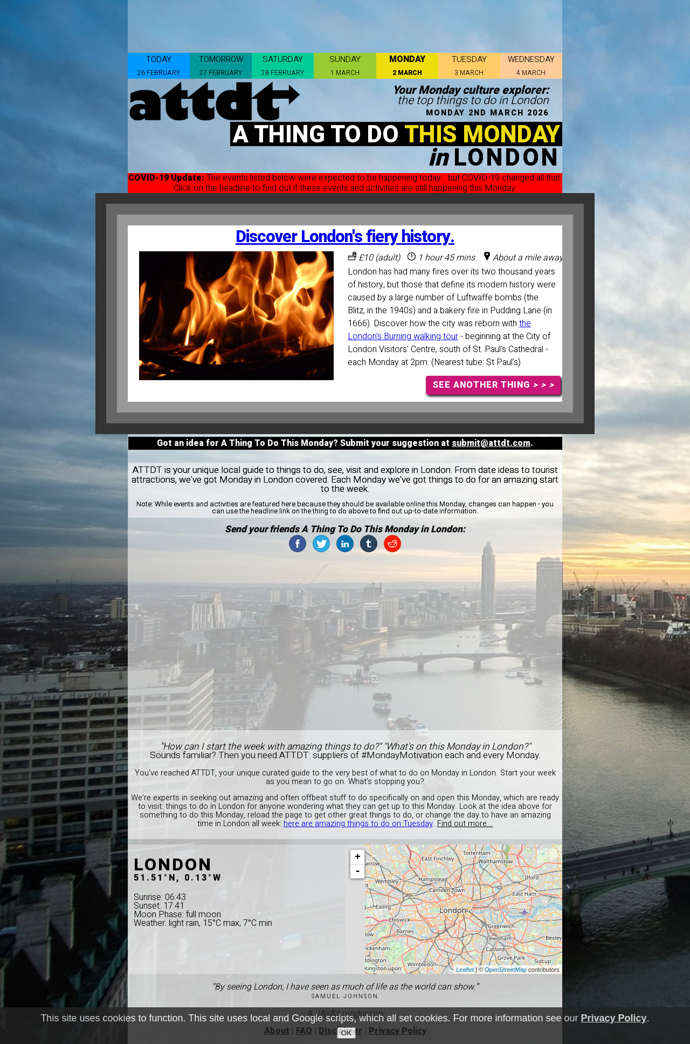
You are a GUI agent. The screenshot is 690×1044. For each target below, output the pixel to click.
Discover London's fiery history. (345, 237)
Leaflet (465, 969)
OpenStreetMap (506, 969)
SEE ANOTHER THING (493, 385)
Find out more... (465, 823)
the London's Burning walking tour (439, 330)
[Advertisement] (345, 24)
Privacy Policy (614, 1018)
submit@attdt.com (491, 443)
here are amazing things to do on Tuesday (358, 823)
